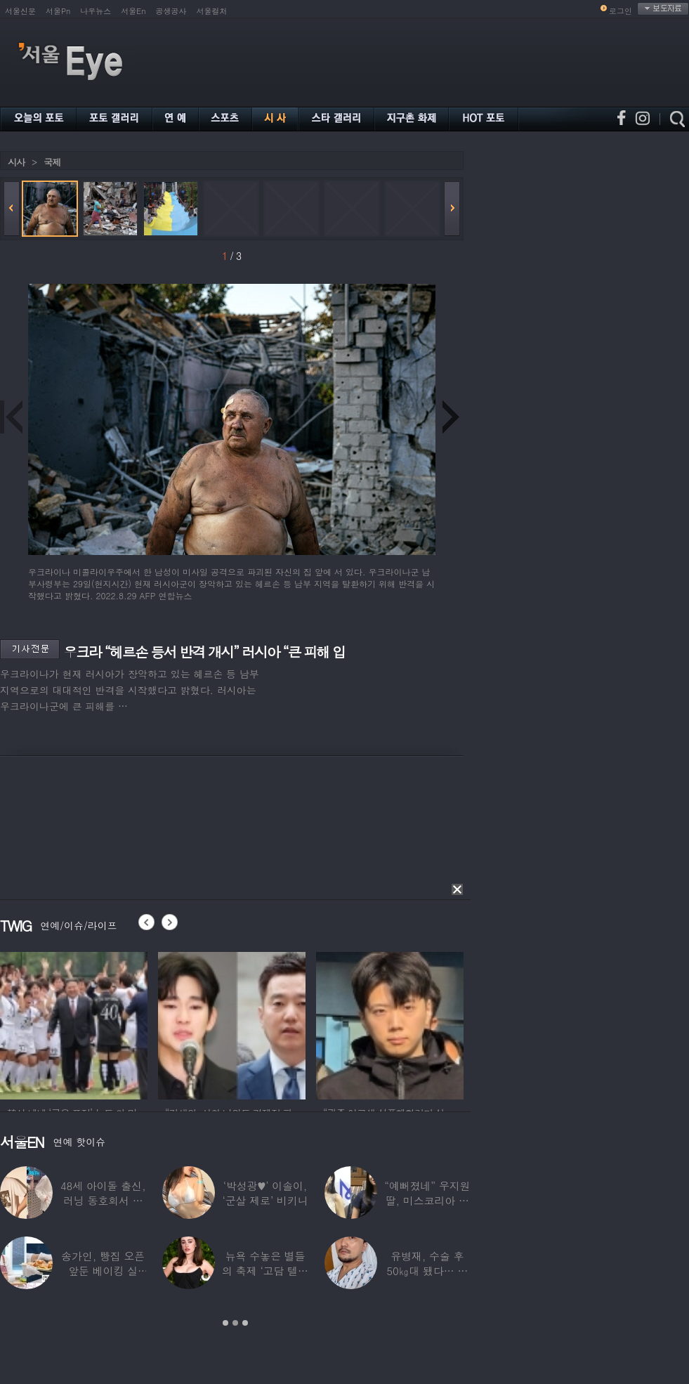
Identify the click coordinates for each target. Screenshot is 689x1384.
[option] (73, 1023)
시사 (16, 162)
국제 (52, 162)
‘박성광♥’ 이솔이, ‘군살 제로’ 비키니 (265, 1193)
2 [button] (235, 1323)
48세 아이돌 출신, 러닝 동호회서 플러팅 (103, 1200)
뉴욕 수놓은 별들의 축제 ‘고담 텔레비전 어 (265, 1270)
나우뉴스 (95, 11)
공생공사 (171, 11)
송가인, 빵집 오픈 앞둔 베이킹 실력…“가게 (103, 1270)
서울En (133, 11)
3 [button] (245, 1323)
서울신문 (20, 11)
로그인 (620, 11)
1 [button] (225, 1323)
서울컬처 (212, 11)
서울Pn (58, 11)
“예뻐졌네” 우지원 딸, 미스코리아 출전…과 (427, 1200)
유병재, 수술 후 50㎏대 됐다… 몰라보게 (427, 1270)
